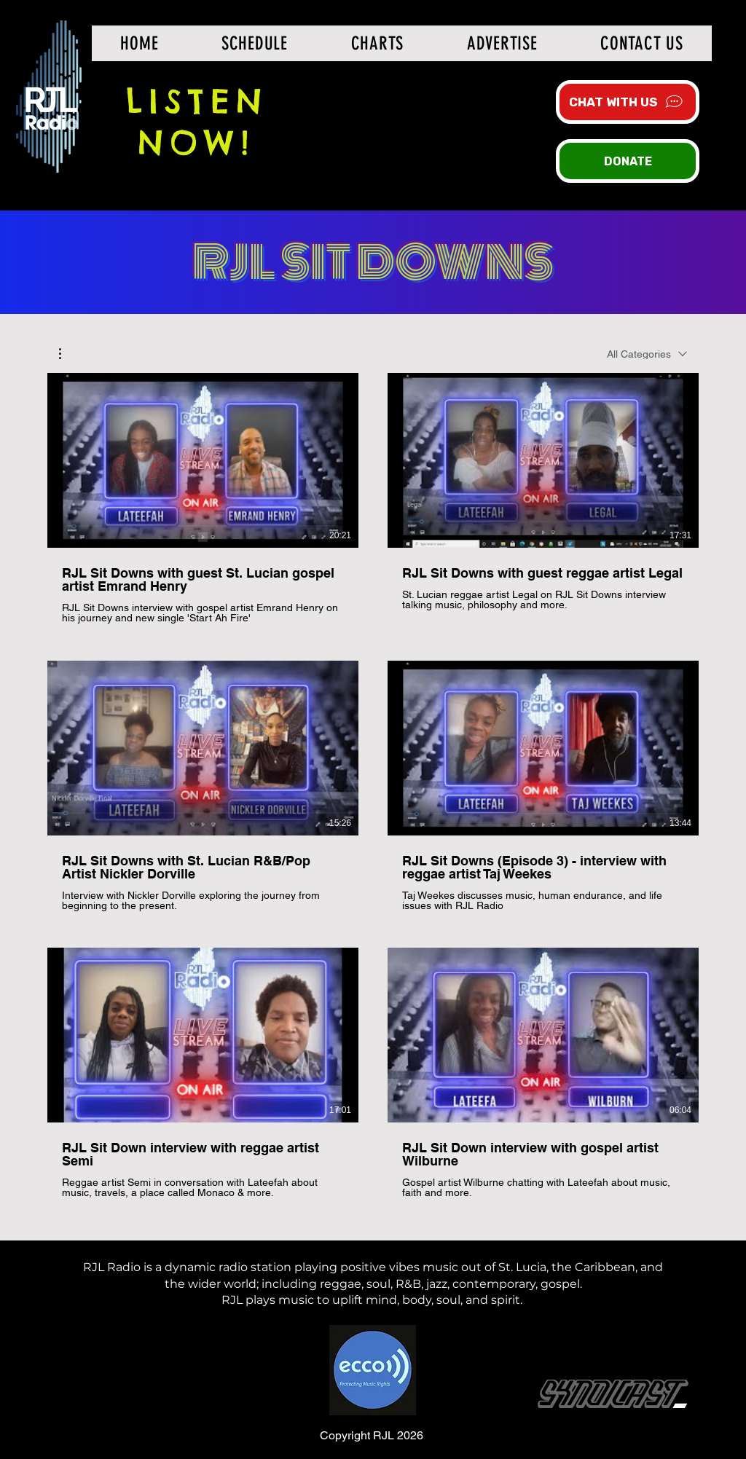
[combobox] (647, 354)
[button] (67, 353)
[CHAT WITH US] (627, 102)
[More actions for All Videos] (67, 353)
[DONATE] (627, 161)
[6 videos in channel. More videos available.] (373, 786)
